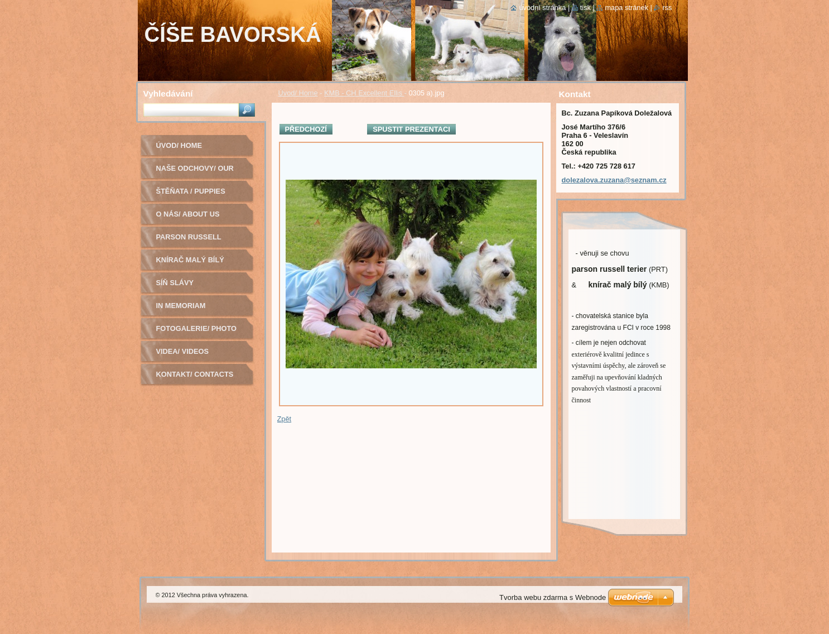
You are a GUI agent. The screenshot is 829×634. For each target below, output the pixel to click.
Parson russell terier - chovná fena (198, 241)
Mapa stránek (626, 7)
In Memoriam (181, 305)
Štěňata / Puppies (190, 191)
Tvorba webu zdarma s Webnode (552, 597)
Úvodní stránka (542, 7)
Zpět (284, 419)
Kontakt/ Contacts (195, 374)
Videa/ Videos (182, 351)
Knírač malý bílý (190, 260)
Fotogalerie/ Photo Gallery (196, 332)
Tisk (585, 7)
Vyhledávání (168, 93)
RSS (667, 7)
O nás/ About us (188, 214)
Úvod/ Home (298, 93)
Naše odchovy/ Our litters (195, 172)
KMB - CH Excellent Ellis (364, 93)
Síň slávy (175, 282)
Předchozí (306, 129)
